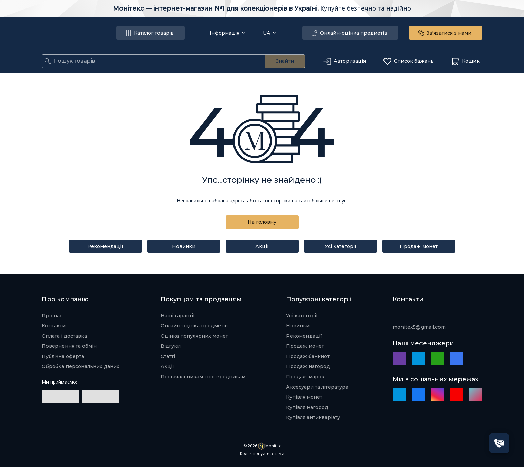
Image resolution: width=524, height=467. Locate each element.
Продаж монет (418, 246)
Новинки (183, 246)
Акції (262, 246)
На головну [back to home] (262, 222)
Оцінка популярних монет (194, 336)
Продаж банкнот (308, 356)
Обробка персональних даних (80, 366)
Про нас (52, 315)
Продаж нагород (308, 366)
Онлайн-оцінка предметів (350, 33)
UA (269, 33)
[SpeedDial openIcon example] (499, 443)
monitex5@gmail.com (419, 327)
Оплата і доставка (64, 336)
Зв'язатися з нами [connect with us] (445, 33)
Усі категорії (340, 246)
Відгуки (171, 346)
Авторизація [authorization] (345, 61)
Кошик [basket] (466, 61)
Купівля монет (304, 397)
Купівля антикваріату (313, 417)
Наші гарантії (178, 315)
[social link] (60, 396)
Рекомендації (105, 246)
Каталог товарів (150, 33)
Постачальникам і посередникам (203, 377)
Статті (168, 356)
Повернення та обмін (69, 346)
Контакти (54, 326)
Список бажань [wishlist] (409, 61)
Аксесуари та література (317, 387)
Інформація (227, 33)
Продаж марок (305, 377)
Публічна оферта (63, 356)
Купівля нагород (307, 407)
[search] (47, 61)
